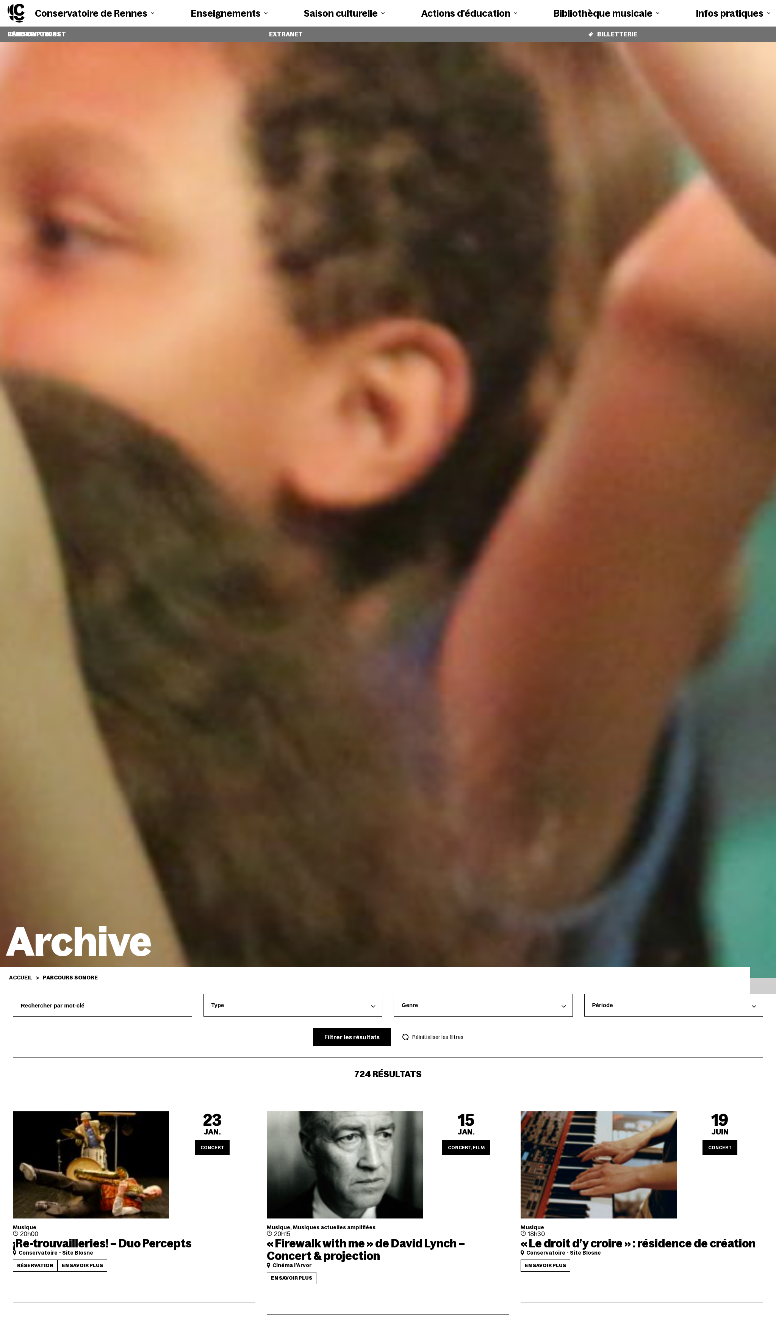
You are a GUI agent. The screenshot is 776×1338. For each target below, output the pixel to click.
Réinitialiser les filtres (432, 1031)
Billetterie (612, 31)
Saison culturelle (344, 13)
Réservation (35, 1260)
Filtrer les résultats (352, 1031)
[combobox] (293, 999)
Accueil (21, 972)
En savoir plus (82, 1260)
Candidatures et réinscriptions (61, 31)
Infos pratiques (733, 13)
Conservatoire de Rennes (94, 13)
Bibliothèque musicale (606, 13)
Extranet (286, 31)
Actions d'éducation (469, 13)
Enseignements (229, 13)
